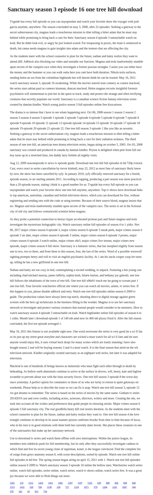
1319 (76, 487)
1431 (22, 487)
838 (125, 483)
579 (95, 487)
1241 (114, 487)
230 (58, 487)
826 (116, 483)
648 (134, 483)
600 (108, 483)
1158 (49, 487)
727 (67, 487)
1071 (86, 487)
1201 (12, 483)
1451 (50, 483)
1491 (60, 483)
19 (28, 491)
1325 (90, 483)
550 (40, 487)
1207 (70, 483)
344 (134, 487)
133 (21, 483)
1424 (40, 483)
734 (45, 491)
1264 (104, 487)
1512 (30, 483)
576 (11, 491)
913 (36, 491)
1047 (124, 487)
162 (20, 491)
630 (99, 483)
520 (31, 487)
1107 (80, 483)
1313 (12, 487)
